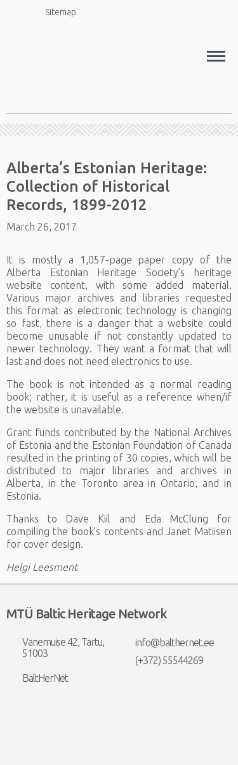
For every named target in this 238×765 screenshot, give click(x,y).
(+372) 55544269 (161, 660)
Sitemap (53, 11)
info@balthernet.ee (166, 642)
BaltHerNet (37, 678)
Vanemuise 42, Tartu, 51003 (55, 647)
